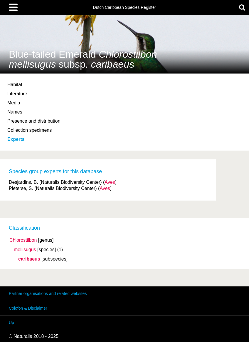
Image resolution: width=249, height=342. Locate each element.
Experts (16, 139)
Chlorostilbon (23, 240)
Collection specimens (29, 130)
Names (14, 111)
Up (11, 322)
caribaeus (29, 259)
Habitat (14, 84)
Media (13, 102)
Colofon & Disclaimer (28, 308)
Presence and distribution (33, 121)
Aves (110, 182)
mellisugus (25, 249)
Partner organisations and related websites (48, 293)
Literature (17, 93)
